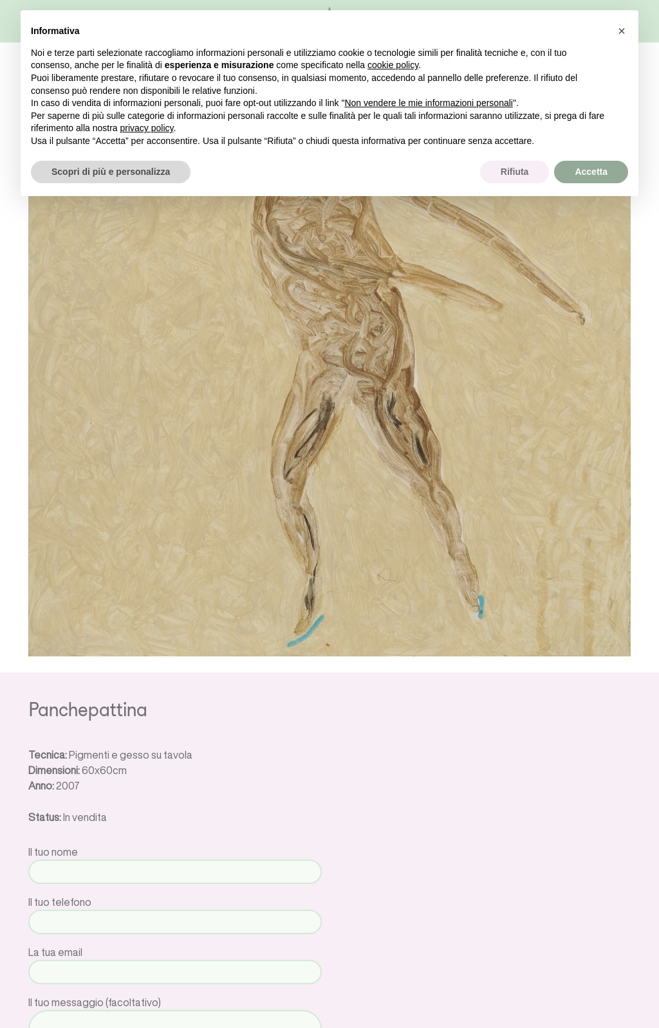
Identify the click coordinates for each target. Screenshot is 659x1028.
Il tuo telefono (175, 912)
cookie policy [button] (392, 65)
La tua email (175, 962)
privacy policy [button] (147, 128)
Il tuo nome (175, 862)
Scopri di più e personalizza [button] (110, 172)
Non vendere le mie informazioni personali (428, 103)
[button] (621, 31)
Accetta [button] (591, 172)
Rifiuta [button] (515, 172)
